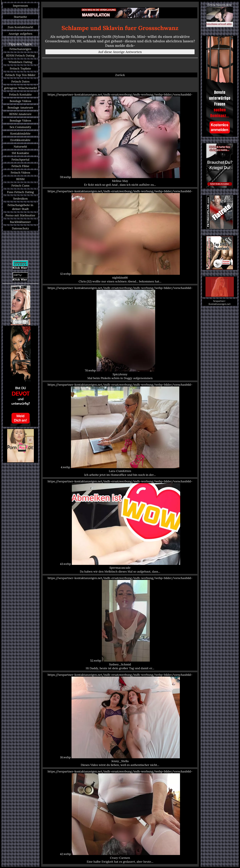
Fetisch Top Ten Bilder (20, 75)
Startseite (20, 17)
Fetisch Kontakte (20, 94)
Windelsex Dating (20, 62)
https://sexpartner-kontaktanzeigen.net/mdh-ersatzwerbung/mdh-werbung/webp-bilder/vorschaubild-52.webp (120, 623)
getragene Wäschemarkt (20, 88)
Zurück (120, 75)
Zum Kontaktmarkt (20, 27)
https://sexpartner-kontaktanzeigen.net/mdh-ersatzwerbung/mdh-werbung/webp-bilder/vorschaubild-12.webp (120, 236)
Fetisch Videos (20, 172)
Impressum (20, 6)
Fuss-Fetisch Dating (20, 192)
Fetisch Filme (20, 166)
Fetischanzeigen (20, 49)
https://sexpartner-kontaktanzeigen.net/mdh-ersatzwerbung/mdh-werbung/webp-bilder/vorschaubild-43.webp (120, 526)
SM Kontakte (20, 153)
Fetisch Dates (20, 81)
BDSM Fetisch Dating (20, 55)
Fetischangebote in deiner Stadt (20, 207)
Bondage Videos (20, 101)
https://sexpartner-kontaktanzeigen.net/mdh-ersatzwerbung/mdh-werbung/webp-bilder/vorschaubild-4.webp (120, 430)
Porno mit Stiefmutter (21, 215)
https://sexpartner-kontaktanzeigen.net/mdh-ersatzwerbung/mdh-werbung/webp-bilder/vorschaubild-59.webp (120, 140)
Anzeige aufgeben (20, 34)
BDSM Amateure (20, 114)
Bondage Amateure (20, 107)
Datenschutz (20, 228)
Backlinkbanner (20, 222)
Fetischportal (20, 159)
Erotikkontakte (20, 140)
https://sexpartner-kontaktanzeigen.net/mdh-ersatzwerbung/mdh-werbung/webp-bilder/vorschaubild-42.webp (120, 816)
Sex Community (20, 127)
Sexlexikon (20, 198)
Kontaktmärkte (20, 133)
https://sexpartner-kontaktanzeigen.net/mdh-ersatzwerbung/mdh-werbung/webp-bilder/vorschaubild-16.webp (120, 720)
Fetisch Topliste (20, 68)
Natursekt (20, 146)
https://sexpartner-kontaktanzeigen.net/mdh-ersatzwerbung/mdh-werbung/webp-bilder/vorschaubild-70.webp (120, 333)
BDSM (20, 179)
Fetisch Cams (21, 185)
